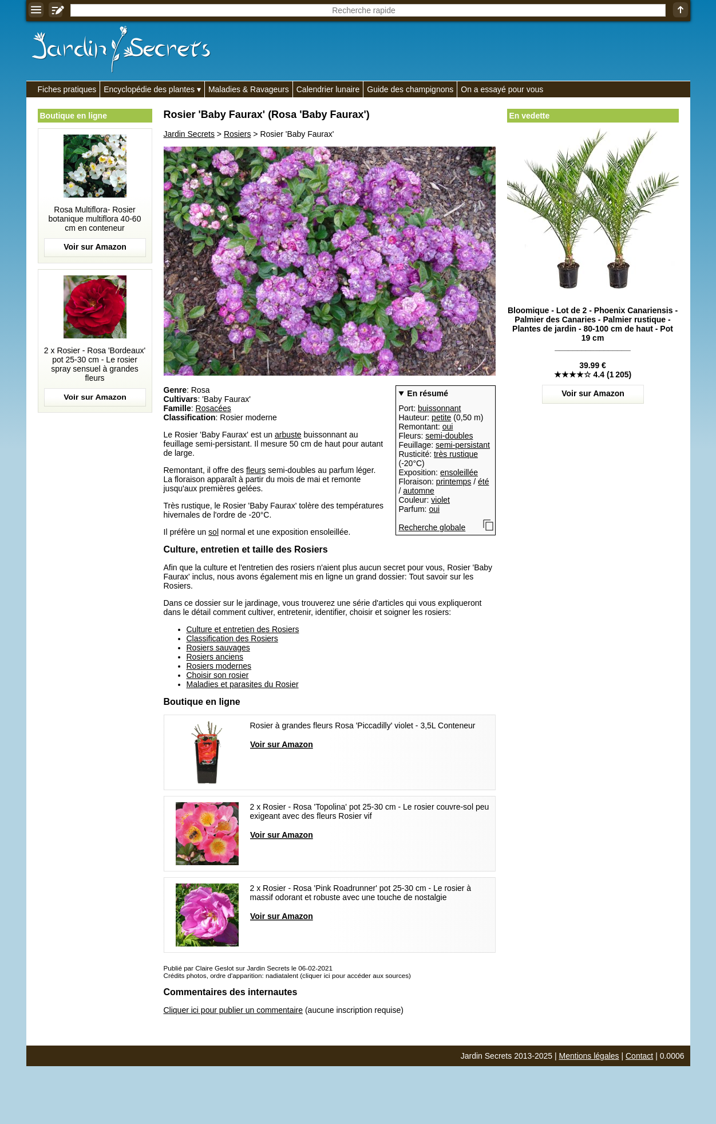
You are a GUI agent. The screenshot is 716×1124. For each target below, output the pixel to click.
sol (213, 532)
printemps (453, 481)
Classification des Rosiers (232, 638)
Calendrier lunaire (328, 89)
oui (447, 426)
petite (441, 417)
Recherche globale (432, 527)
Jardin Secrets (189, 134)
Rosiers (237, 134)
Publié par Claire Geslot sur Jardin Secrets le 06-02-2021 (248, 968)
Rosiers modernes (219, 666)
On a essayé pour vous (502, 89)
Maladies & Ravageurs (248, 89)
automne (418, 490)
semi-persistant (463, 444)
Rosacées (213, 408)
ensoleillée (459, 472)
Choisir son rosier (218, 675)
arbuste (288, 434)
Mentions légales (589, 1055)
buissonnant (439, 408)
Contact (639, 1055)
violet (440, 499)
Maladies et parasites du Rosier (243, 684)
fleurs (256, 470)
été (483, 481)
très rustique (456, 454)
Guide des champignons (410, 89)
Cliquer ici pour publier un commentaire (233, 1010)
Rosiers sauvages (218, 647)
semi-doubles (449, 435)
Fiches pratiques (67, 89)
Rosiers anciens (215, 656)
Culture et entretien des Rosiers (243, 629)
